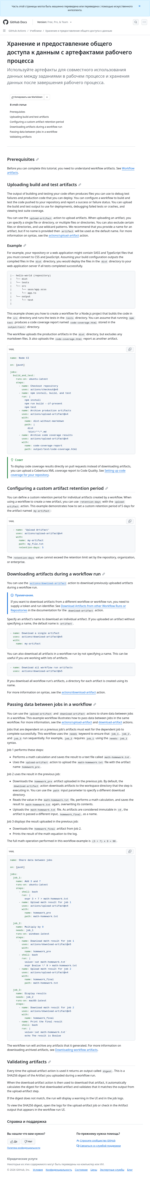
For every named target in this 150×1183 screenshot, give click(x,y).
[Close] (140, 6)
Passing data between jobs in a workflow (51, 704)
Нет (28, 1141)
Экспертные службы (112, 1169)
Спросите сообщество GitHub (96, 1140)
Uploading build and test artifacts (44, 184)
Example (16, 245)
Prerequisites (23, 159)
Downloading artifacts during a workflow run (56, 574)
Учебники (36, 30)
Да (13, 1141)
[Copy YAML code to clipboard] (130, 349)
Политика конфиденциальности (23, 1147)
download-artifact (110, 722)
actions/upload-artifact (64, 235)
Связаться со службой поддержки (99, 1145)
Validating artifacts (29, 1062)
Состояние (81, 1169)
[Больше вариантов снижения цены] (47, 97)
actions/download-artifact (79, 692)
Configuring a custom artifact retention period (57, 488)
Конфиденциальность (59, 1169)
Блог (130, 1169)
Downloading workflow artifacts (76, 1050)
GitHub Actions (17, 30)
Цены (94, 1169)
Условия (38, 1169)
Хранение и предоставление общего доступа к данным (78, 30)
